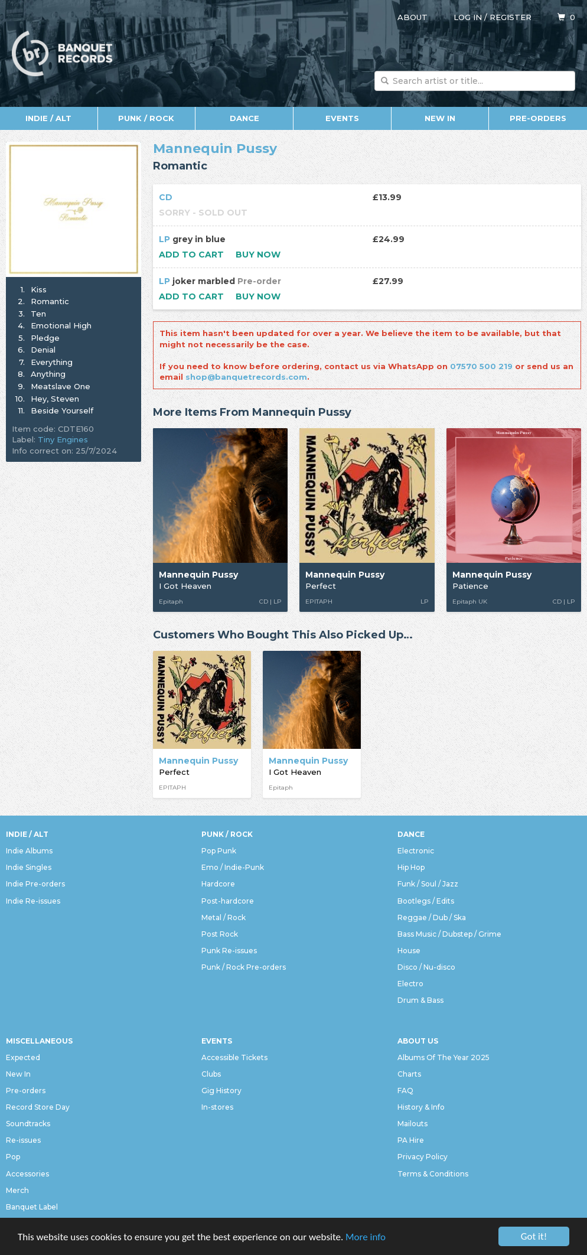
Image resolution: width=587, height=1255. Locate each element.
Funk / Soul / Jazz (427, 883)
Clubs (211, 1074)
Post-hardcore (227, 901)
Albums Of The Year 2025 (443, 1057)
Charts (409, 1074)
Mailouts (412, 1123)
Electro (410, 983)
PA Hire (410, 1140)
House (408, 950)
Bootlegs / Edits (425, 901)
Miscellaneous (39, 1040)
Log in (468, 17)
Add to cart (191, 254)
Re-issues (23, 1140)
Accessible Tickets (234, 1057)
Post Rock (219, 934)
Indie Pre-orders (35, 883)
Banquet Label (32, 1206)
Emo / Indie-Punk (232, 867)
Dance (244, 118)
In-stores (217, 1107)
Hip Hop (411, 867)
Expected (23, 1057)
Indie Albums (29, 850)
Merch (17, 1190)
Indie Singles (28, 867)
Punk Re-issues (229, 950)
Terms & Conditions (432, 1173)
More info (365, 1237)
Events (342, 118)
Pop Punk (218, 850)
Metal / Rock (223, 917)
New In (440, 118)
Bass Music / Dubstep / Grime (449, 934)
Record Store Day (38, 1107)
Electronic (415, 850)
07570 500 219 (481, 366)
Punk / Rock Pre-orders (243, 967)
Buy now (258, 254)
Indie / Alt (48, 118)
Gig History (221, 1090)
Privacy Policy (422, 1156)
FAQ (405, 1090)
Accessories (27, 1173)
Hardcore (218, 883)
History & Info (421, 1107)
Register (510, 17)
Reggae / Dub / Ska (431, 917)
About (412, 17)
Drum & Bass (420, 1000)
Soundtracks (28, 1123)
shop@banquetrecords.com (246, 377)
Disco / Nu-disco (426, 967)
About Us (417, 1040)
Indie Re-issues (33, 901)
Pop (13, 1156)
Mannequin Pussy (215, 149)
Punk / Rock (146, 118)
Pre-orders (538, 118)
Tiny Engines (63, 439)
